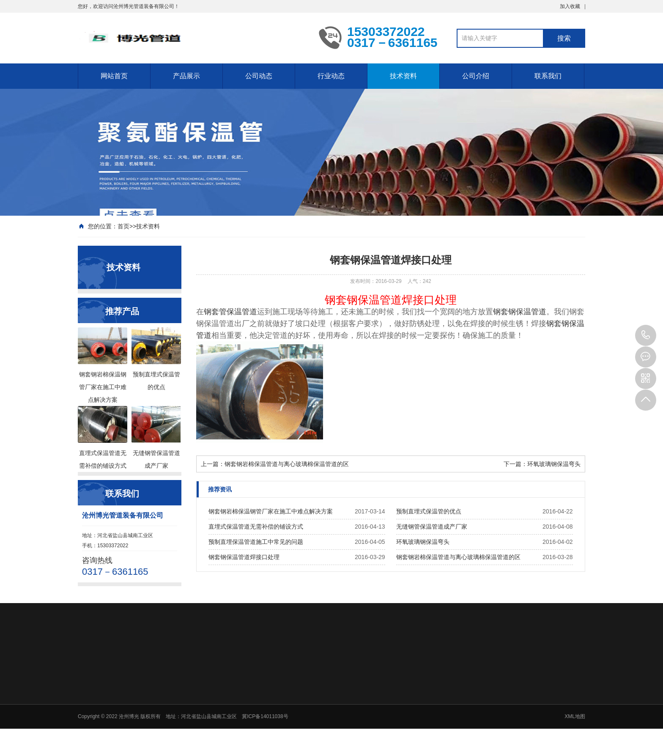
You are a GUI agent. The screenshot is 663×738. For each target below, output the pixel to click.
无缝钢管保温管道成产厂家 (431, 526)
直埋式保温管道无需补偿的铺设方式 (255, 526)
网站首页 (114, 76)
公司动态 (258, 76)
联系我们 (548, 76)
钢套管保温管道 (230, 311)
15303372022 (645, 335)
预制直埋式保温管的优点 (428, 511)
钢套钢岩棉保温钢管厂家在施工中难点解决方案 (270, 511)
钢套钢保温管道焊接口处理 (243, 557)
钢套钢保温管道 (519, 311)
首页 (123, 226)
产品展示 (186, 76)
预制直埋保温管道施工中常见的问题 (255, 541)
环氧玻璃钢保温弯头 (554, 464)
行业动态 (331, 76)
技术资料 (403, 76)
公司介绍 (475, 76)
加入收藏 (570, 6)
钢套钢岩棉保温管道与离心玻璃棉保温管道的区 (287, 464)
